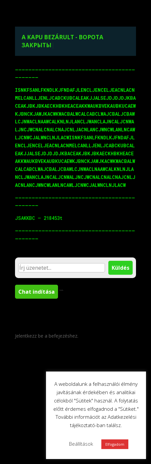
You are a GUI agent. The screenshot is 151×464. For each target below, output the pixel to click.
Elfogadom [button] (114, 444)
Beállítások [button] (81, 443)
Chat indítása (36, 291)
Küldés (120, 267)
